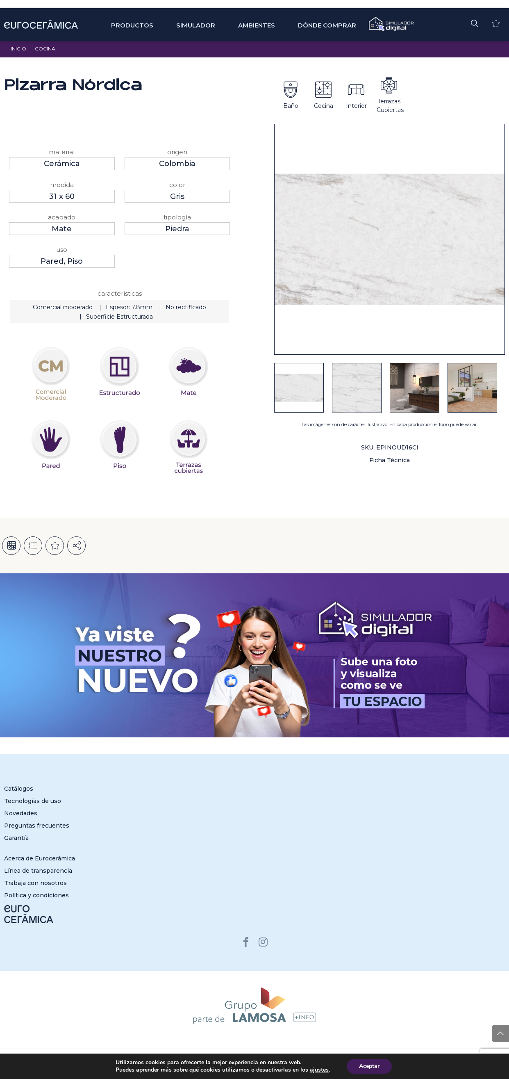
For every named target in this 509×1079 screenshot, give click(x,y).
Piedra (177, 228)
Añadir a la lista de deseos (54, 545)
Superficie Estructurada (119, 316)
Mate (62, 228)
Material (62, 152)
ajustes (319, 1070)
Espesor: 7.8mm (129, 307)
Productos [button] (132, 25)
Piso (75, 261)
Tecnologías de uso (32, 801)
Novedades (20, 813)
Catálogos (18, 788)
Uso (61, 249)
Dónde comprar (327, 25)
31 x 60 (62, 196)
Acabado (61, 217)
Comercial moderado (63, 307)
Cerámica (62, 163)
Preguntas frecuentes (36, 825)
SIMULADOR (195, 25)
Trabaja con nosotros (35, 883)
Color (177, 185)
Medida (62, 185)
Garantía (16, 838)
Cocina (45, 49)
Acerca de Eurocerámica (39, 858)
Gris (177, 196)
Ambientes (256, 25)
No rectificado (186, 307)
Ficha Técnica (389, 460)
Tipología (177, 217)
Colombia (177, 163)
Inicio (18, 49)
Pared (52, 261)
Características (120, 293)
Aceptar (369, 1066)
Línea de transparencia (38, 870)
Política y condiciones (36, 895)
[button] (475, 23)
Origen (177, 152)
